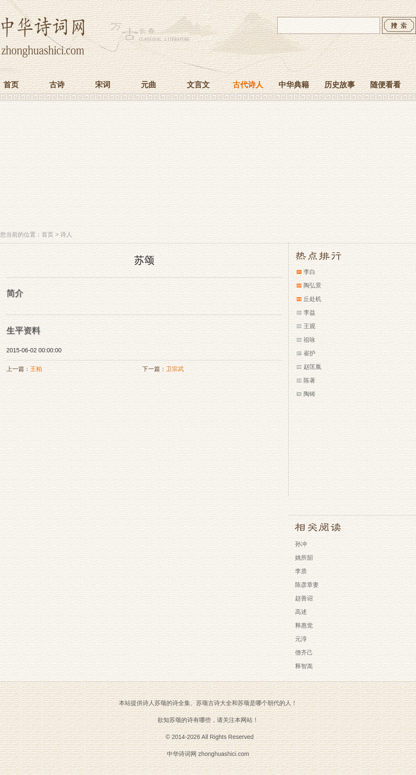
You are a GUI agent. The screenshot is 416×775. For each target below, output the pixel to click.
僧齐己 (304, 652)
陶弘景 (312, 285)
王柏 (36, 368)
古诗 (57, 85)
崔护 (309, 353)
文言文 (198, 85)
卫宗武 (175, 368)
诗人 (66, 234)
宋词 (102, 85)
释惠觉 (304, 625)
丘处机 (312, 299)
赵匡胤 (312, 366)
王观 (309, 326)
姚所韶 (304, 557)
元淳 (301, 639)
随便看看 (385, 85)
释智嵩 (304, 666)
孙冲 (301, 544)
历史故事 (339, 85)
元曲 (148, 85)
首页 (11, 85)
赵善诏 (304, 598)
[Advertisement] (208, 166)
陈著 (309, 380)
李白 (309, 271)
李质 (301, 571)
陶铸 (309, 393)
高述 (301, 611)
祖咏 (309, 339)
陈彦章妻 (307, 584)
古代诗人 (248, 85)
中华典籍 (293, 85)
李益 (309, 312)
